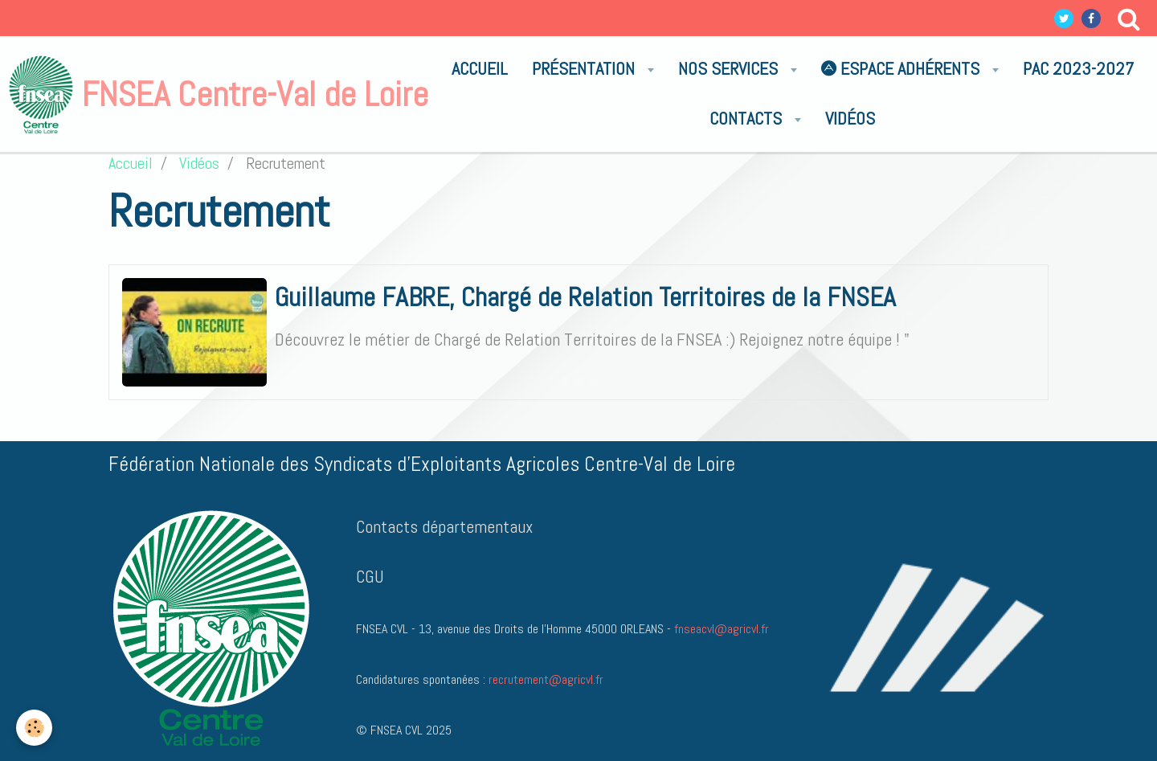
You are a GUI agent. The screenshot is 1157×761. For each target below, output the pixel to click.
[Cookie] (34, 728)
